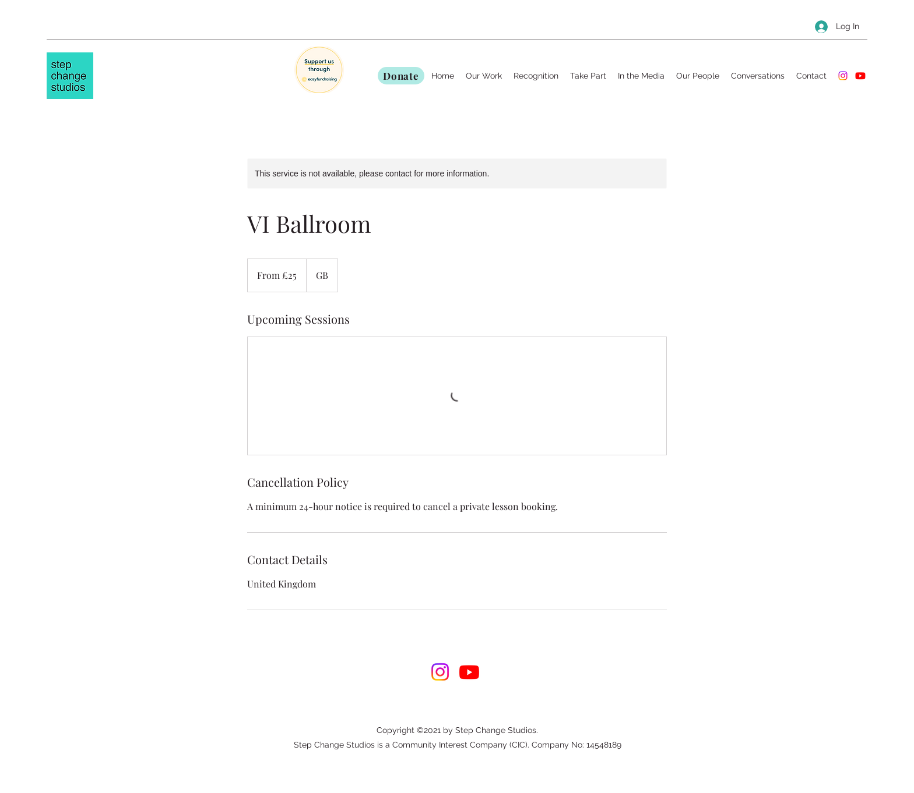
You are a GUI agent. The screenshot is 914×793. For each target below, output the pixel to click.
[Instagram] (843, 76)
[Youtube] (860, 76)
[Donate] (401, 75)
